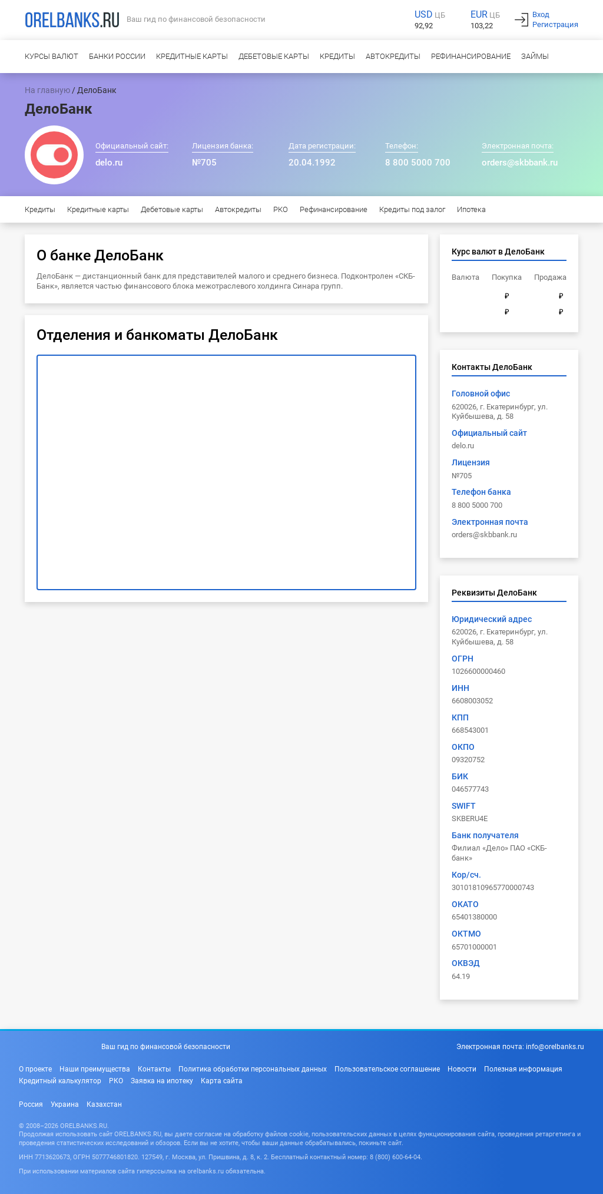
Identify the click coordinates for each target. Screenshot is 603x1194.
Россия (31, 1104)
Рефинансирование (471, 56)
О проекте (35, 1069)
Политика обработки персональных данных (252, 1069)
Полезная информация (523, 1069)
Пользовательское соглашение (387, 1069)
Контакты (154, 1069)
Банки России (117, 56)
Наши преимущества (94, 1069)
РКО (280, 209)
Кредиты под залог (412, 209)
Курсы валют (51, 56)
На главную (47, 90)
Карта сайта (222, 1081)
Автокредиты (393, 56)
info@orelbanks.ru (555, 1047)
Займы (535, 56)
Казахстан (104, 1104)
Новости (462, 1069)
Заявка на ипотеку (162, 1081)
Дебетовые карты (273, 56)
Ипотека (471, 209)
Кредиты (337, 56)
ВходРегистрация (555, 19)
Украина (65, 1104)
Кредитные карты (192, 56)
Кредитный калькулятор (60, 1081)
